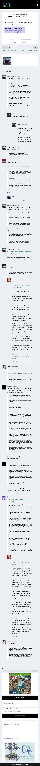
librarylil (5, 724)
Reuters (26, 209)
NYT (29, 78)
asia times (10, 452)
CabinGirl (15, 17)
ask (7, 160)
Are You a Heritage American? (8, 703)
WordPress (26, 764)
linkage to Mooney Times (13, 659)
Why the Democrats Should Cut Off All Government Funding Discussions (14, 706)
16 (27, 17)
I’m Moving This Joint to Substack (8, 701)
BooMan (5, 720)
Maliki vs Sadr (10, 267)
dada (8, 386)
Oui (13, 279)
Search (3, 669)
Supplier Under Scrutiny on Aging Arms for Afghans (17, 499)
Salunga (8, 265)
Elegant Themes (18, 764)
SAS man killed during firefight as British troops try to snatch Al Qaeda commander (21, 356)
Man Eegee (9, 366)
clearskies (5, 729)
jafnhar (5, 738)
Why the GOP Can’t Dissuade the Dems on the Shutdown (12, 711)
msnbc (14, 149)
